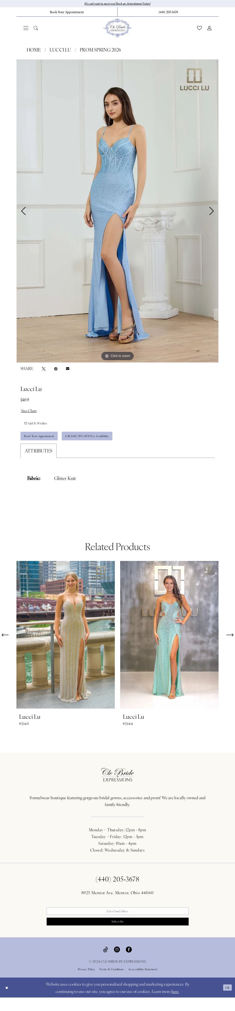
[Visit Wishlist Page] (199, 28)
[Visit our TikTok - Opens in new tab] (105, 962)
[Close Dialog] (7, 1001)
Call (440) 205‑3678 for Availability (107, 444)
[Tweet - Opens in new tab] (44, 369)
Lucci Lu (60, 50)
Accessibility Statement (142, 983)
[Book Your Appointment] (66, 12)
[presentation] (65, 644)
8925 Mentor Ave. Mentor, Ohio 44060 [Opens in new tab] (117, 902)
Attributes (38, 460)
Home (34, 50)
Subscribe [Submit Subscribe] (118, 934)
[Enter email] (118, 922)
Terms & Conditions (111, 983)
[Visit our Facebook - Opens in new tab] (129, 962)
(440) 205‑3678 (118, 888)
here (175, 1004)
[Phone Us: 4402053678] (168, 12)
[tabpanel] (117, 212)
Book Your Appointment (45, 444)
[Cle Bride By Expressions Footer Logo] (117, 784)
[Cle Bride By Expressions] (117, 29)
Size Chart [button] (31, 412)
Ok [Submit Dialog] (226, 1001)
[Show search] (36, 29)
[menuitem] (67, 12)
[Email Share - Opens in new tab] (68, 369)
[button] (26, 28)
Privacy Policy (86, 983)
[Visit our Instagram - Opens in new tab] (117, 962)
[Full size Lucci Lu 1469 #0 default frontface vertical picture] (117, 212)
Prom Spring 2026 (100, 50)
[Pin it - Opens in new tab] (56, 369)
